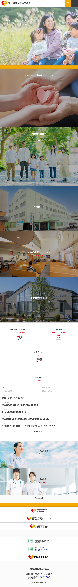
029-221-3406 (45, 578)
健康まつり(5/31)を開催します (13, 398)
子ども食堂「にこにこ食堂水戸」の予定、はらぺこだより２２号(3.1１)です (28, 426)
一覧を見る (38, 431)
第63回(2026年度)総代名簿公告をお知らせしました (20, 405)
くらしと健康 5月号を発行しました (14, 412)
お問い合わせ (68, 6)
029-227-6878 (45, 576)
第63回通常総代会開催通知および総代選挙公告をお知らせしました (25, 419)
